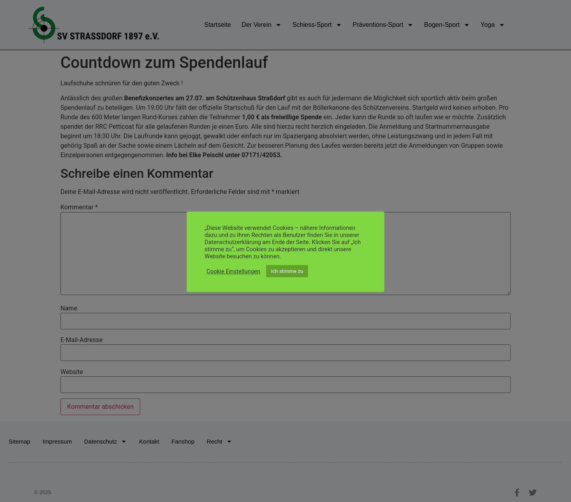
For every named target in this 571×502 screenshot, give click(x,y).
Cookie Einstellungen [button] (233, 271)
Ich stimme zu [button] (287, 271)
